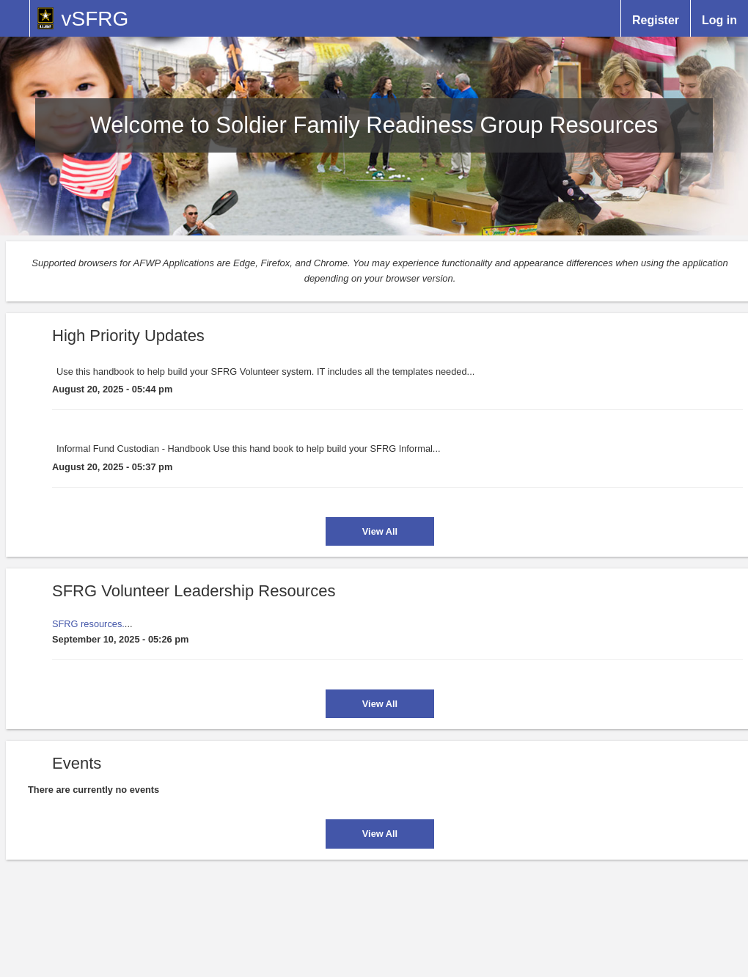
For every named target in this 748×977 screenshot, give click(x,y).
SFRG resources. (88, 623)
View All (379, 531)
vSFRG (94, 18)
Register (655, 19)
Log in (719, 19)
